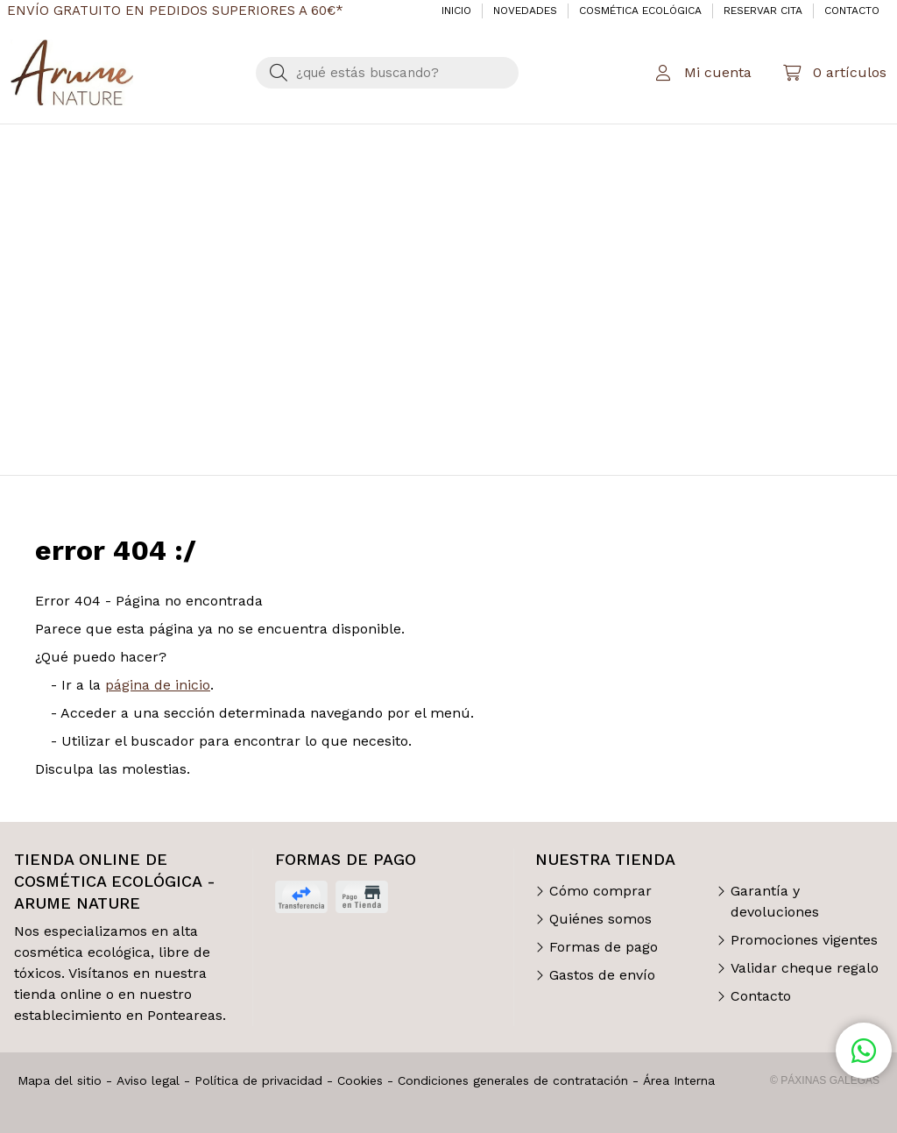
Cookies (360, 1080)
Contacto (761, 996)
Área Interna (679, 1080)
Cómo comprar (600, 890)
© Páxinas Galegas (824, 1080)
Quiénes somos (600, 918)
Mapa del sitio (60, 1080)
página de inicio (157, 684)
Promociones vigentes (804, 939)
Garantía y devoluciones (775, 901)
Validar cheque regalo (805, 968)
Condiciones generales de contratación (513, 1080)
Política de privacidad (258, 1080)
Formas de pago (603, 946)
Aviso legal (148, 1080)
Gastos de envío (602, 975)
